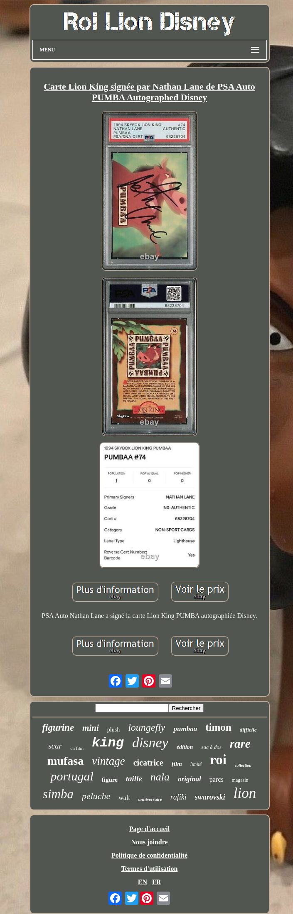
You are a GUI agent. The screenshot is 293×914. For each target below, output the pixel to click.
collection (243, 765)
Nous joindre (149, 842)
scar (55, 745)
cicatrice (148, 762)
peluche (96, 796)
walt (124, 797)
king (108, 743)
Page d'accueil (149, 828)
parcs (216, 779)
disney (150, 742)
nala (160, 777)
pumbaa (185, 729)
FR (156, 881)
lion (245, 793)
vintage (108, 761)
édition (185, 747)
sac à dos (211, 747)
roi (218, 759)
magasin (240, 780)
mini (90, 728)
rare (240, 743)
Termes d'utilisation (149, 868)
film (177, 764)
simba (58, 794)
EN (142, 881)
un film (77, 748)
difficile (248, 730)
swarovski (210, 797)
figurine (58, 727)
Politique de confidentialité (149, 855)
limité (196, 764)
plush (113, 730)
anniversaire (150, 799)
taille (134, 778)
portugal (71, 776)
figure (110, 779)
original (189, 779)
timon (218, 727)
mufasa (65, 760)
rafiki (178, 797)
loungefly (146, 727)
